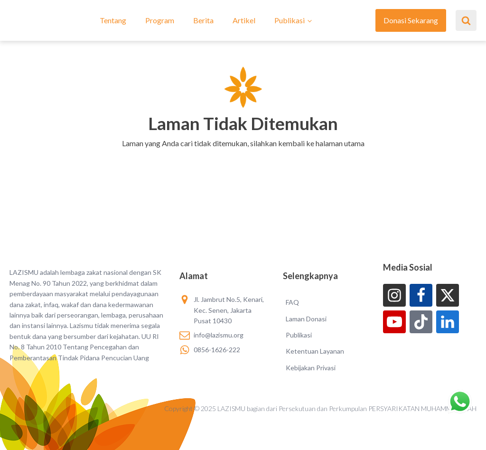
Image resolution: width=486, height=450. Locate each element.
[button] (243, 156)
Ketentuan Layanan (315, 351)
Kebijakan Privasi (311, 368)
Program (159, 20)
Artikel (244, 20)
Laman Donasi (306, 319)
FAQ (292, 302)
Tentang (113, 20)
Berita (203, 20)
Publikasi (289, 20)
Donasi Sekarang (410, 20)
